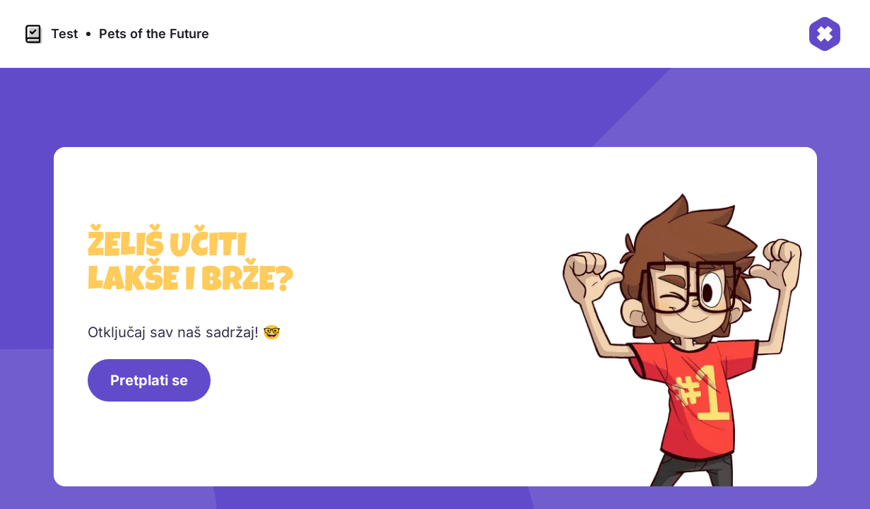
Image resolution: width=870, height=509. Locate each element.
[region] (441, 322)
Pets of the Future (154, 33)
